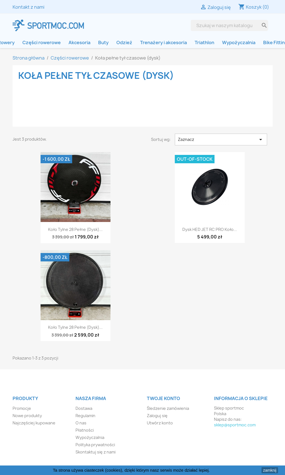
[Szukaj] (225, 25)
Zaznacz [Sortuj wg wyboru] (221, 139)
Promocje (22, 408)
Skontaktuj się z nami (96, 452)
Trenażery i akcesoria (163, 42)
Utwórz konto (160, 423)
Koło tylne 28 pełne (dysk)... (75, 229)
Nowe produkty (27, 415)
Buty (103, 42)
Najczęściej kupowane (34, 423)
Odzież (124, 42)
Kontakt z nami (28, 7)
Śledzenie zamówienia (168, 408)
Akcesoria (79, 42)
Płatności (85, 430)
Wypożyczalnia (238, 42)
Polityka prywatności (95, 444)
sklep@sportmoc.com (235, 424)
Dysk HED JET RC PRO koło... (209, 229)
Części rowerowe (41, 42)
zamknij (269, 470)
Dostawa (84, 408)
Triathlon (204, 42)
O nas (81, 423)
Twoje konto (163, 398)
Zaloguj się (157, 415)
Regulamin (85, 415)
